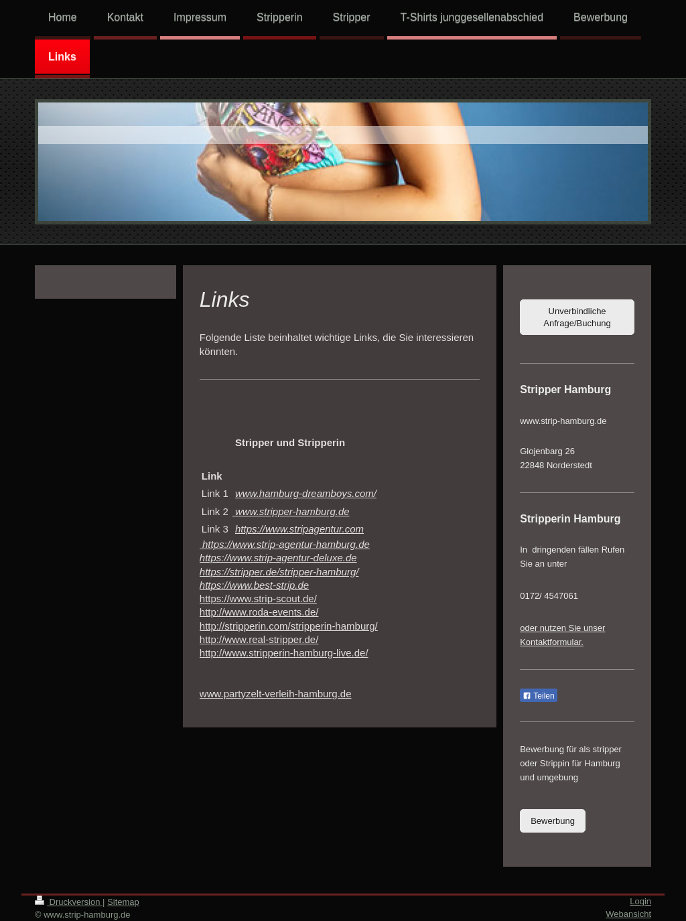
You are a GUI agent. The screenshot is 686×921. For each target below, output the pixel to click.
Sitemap (123, 902)
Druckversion (68, 902)
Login (640, 901)
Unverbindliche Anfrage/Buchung (576, 317)
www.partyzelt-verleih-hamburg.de (276, 693)
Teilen (538, 696)
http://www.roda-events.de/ (259, 612)
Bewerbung (553, 821)
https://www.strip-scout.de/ (258, 598)
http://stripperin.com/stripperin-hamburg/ (289, 626)
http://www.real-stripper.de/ (259, 639)
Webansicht (628, 914)
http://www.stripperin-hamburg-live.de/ (284, 652)
